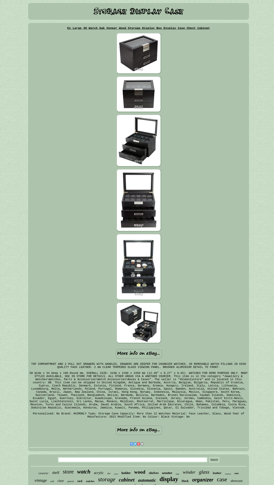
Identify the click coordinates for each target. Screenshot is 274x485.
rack (79, 481)
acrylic (99, 473)
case (222, 479)
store (68, 471)
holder (126, 473)
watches (90, 481)
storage (106, 479)
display (169, 479)
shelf (55, 472)
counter (43, 473)
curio (116, 474)
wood (139, 472)
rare (237, 473)
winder (189, 472)
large (177, 474)
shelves (154, 473)
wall (52, 481)
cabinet (127, 480)
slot (108, 473)
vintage (41, 480)
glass (204, 472)
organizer (202, 480)
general (70, 481)
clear (60, 481)
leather (217, 473)
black (185, 481)
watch (84, 472)
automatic (147, 480)
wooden (167, 473)
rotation (228, 474)
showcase (236, 481)
